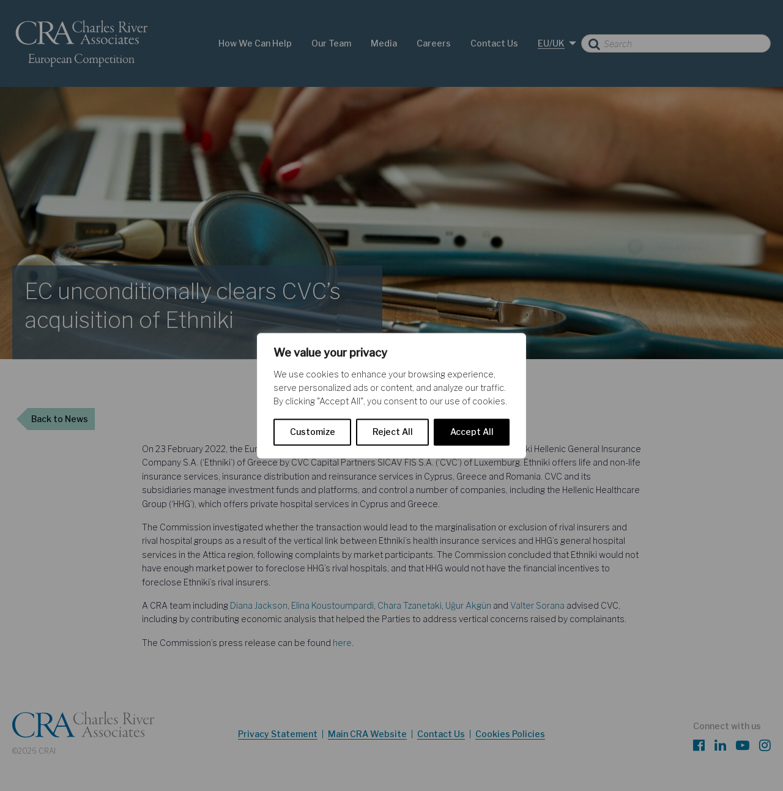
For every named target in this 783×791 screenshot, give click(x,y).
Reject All (393, 431)
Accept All (472, 431)
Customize (312, 431)
